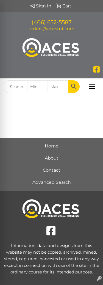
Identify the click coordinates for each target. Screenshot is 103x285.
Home (52, 146)
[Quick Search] (15, 86)
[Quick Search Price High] (58, 86)
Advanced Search (51, 182)
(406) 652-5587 (52, 22)
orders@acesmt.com (51, 28)
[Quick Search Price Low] (37, 86)
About (52, 158)
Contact (51, 170)
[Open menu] (92, 86)
